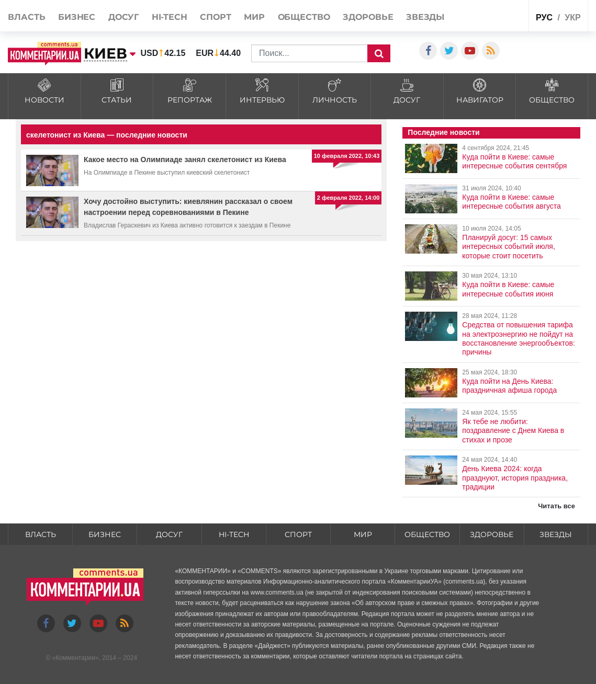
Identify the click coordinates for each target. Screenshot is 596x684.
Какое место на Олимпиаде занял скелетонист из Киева (185, 159)
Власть (26, 17)
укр (572, 17)
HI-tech (169, 17)
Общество (304, 17)
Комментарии (75, 658)
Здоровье (368, 17)
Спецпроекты (500, 15)
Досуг (123, 17)
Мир (254, 17)
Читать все (556, 506)
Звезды (425, 17)
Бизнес (76, 17)
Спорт (215, 17)
